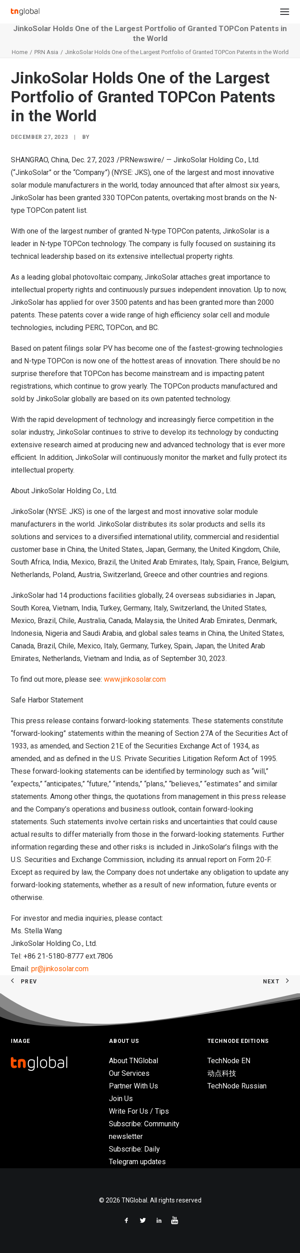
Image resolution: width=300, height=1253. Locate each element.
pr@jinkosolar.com (60, 968)
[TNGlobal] (25, 11)
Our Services (129, 1073)
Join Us (121, 1098)
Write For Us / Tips (139, 1111)
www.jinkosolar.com (135, 679)
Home (20, 52)
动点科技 (221, 1073)
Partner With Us (133, 1086)
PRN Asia (46, 52)
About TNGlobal (133, 1060)
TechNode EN (228, 1060)
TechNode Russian (237, 1086)
